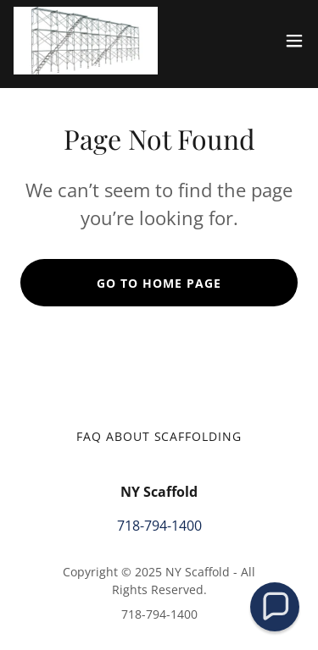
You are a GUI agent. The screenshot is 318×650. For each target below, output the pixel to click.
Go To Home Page (159, 283)
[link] (86, 40)
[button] (294, 41)
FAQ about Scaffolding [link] (159, 436)
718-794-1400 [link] (159, 525)
